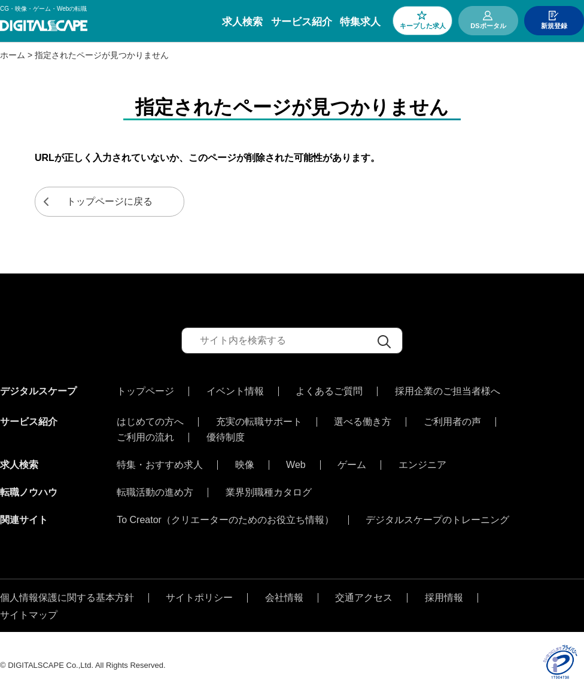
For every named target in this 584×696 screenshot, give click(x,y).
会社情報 (284, 595)
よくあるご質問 (329, 391)
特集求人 (360, 22)
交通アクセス (364, 595)
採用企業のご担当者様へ (447, 391)
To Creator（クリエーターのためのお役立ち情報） (225, 517)
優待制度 (225, 434)
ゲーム (351, 462)
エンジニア (422, 462)
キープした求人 (423, 25)
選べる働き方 (362, 419)
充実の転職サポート (259, 419)
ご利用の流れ (145, 434)
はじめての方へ (150, 419)
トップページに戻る (109, 201)
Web (296, 462)
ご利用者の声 (452, 419)
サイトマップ (28, 612)
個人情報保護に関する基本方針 (67, 595)
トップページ (145, 391)
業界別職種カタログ (269, 489)
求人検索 (242, 22)
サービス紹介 (301, 22)
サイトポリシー (199, 595)
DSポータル (488, 25)
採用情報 (444, 595)
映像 (244, 462)
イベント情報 (235, 391)
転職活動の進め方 (155, 489)
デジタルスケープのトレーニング (437, 517)
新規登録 (554, 25)
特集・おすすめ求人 (160, 462)
